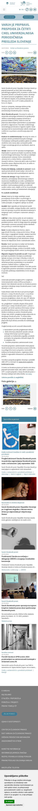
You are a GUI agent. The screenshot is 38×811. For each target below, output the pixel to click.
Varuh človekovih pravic (10, 552)
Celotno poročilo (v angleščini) (12, 377)
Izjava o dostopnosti (11, 722)
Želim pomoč (28, 17)
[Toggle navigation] (4, 9)
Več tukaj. (29, 374)
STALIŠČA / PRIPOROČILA (11, 698)
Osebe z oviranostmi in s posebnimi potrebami (17, 472)
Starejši (4, 672)
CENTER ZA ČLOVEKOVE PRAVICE (14, 729)
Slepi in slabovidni (29, 474)
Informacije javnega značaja (14, 753)
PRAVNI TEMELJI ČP (9, 706)
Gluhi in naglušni (16, 474)
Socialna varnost (7, 652)
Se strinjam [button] (9, 801)
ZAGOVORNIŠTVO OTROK (11, 741)
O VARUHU (6, 691)
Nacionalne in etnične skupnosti (13, 503)
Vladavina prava (7, 621)
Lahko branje (9, 17)
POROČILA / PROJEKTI (10, 702)
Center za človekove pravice (19, 48)
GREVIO (23, 570)
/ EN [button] (21, 9)
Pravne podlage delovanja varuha (17, 760)
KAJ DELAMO (6, 694)
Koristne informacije (11, 749)
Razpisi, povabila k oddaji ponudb (16, 756)
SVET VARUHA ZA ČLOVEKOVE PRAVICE (16, 733)
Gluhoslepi (5, 474)
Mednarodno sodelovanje (10, 570)
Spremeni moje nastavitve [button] (14, 805)
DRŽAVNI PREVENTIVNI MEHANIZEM (16, 737)
